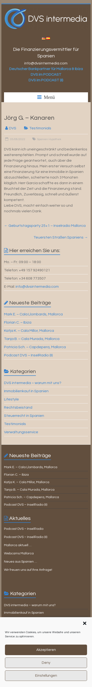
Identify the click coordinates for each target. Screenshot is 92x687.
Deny (46, 669)
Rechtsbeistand (18, 407)
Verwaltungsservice (21, 432)
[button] (84, 630)
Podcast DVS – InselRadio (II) (28, 355)
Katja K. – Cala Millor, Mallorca (29, 330)
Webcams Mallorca (19, 553)
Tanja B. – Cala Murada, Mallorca (31, 339)
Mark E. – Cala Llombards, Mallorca (33, 314)
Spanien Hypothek (49, 139)
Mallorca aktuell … (18, 545)
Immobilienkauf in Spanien (26, 391)
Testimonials (40, 128)
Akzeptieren (46, 656)
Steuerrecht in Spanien (24, 416)
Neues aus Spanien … (20, 561)
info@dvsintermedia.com (37, 286)
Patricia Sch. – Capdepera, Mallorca (35, 347)
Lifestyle (11, 399)
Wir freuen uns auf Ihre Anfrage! (28, 569)
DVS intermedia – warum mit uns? (32, 383)
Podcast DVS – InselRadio (23, 528)
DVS (12, 128)
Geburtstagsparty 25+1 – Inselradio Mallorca (45, 226)
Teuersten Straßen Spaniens (60, 237)
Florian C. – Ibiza (17, 322)
